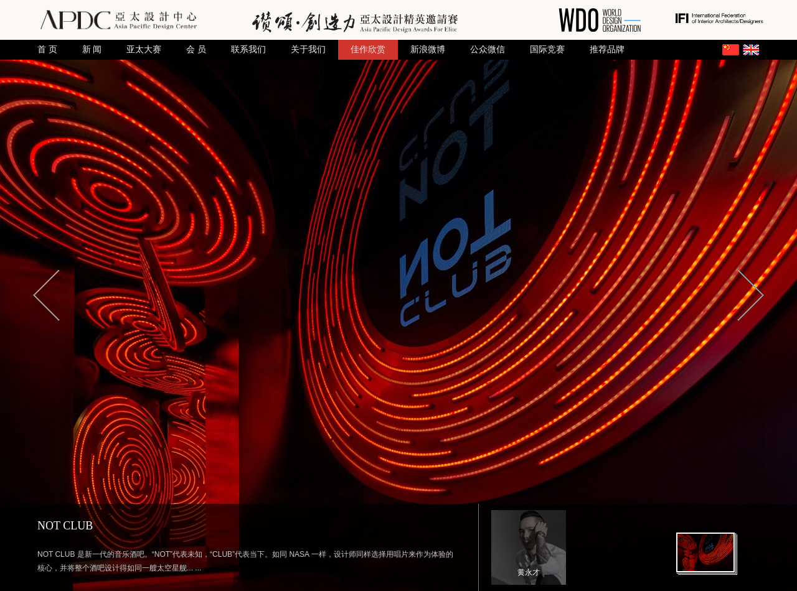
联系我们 (248, 49)
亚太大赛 (143, 49)
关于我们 (308, 49)
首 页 (47, 49)
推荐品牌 (607, 49)
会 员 (196, 49)
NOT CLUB (65, 525)
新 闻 (92, 49)
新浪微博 (427, 49)
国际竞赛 (547, 49)
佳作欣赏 (368, 49)
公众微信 (487, 49)
